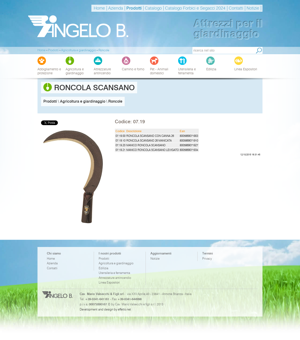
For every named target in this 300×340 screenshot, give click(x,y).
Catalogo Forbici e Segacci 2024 (195, 8)
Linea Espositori (109, 282)
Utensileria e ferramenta (114, 273)
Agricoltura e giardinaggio (116, 263)
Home (99, 8)
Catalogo (153, 8)
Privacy (207, 258)
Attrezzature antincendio (115, 278)
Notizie (253, 8)
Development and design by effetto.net (105, 309)
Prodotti (134, 8)
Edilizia (103, 268)
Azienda (115, 8)
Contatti (236, 8)
